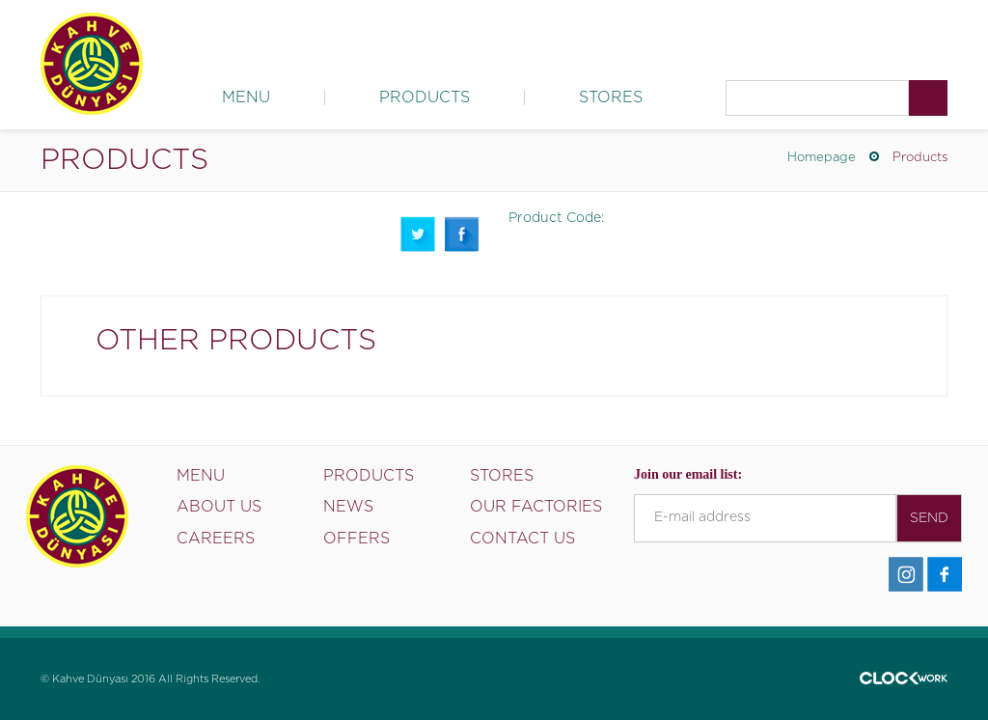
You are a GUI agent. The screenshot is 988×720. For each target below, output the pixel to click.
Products (919, 158)
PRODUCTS (424, 97)
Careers (827, 34)
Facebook (462, 234)
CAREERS (216, 538)
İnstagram (906, 575)
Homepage (821, 158)
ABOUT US (219, 506)
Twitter (417, 234)
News (646, 34)
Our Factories (733, 34)
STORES (611, 97)
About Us (571, 34)
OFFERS (356, 538)
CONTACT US (522, 538)
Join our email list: (688, 474)
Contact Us (913, 34)
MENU (246, 97)
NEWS (348, 506)
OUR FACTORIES (536, 506)
